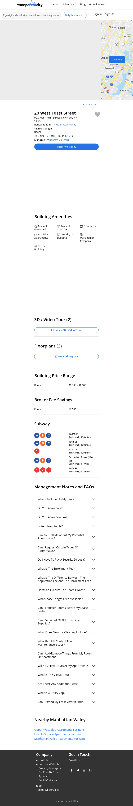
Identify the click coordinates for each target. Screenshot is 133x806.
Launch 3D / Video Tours (66, 330)
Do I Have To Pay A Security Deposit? (61, 559)
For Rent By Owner (49, 772)
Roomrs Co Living (59, 139)
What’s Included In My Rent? (56, 499)
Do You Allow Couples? (52, 517)
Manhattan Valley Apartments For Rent (59, 739)
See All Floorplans (66, 356)
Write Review (97, 4)
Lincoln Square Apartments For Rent (58, 734)
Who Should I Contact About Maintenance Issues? (56, 643)
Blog (83, 4)
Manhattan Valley (66, 124)
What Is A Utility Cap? (51, 693)
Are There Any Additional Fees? (58, 684)
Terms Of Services (47, 790)
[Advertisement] (66, 180)
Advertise (69, 4)
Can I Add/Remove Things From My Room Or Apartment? (65, 655)
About (55, 4)
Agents (43, 776)
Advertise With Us (47, 764)
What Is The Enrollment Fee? (56, 568)
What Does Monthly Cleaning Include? (62, 632)
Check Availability (66, 146)
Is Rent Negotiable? (50, 526)
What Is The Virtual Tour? (54, 675)
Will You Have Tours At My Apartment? (63, 666)
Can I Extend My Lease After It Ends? (61, 702)
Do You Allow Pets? (50, 508)
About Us (42, 760)
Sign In (98, 14)
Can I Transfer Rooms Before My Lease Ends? (63, 609)
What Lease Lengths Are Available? (60, 599)
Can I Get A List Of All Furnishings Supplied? (59, 621)
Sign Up (109, 14)
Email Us (74, 760)
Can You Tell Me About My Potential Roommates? (61, 536)
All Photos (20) (89, 104)
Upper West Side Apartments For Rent (59, 730)
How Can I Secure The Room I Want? (61, 590)
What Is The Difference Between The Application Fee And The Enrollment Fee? (64, 579)
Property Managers (50, 768)
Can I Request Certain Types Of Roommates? (58, 549)
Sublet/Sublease (48, 780)
